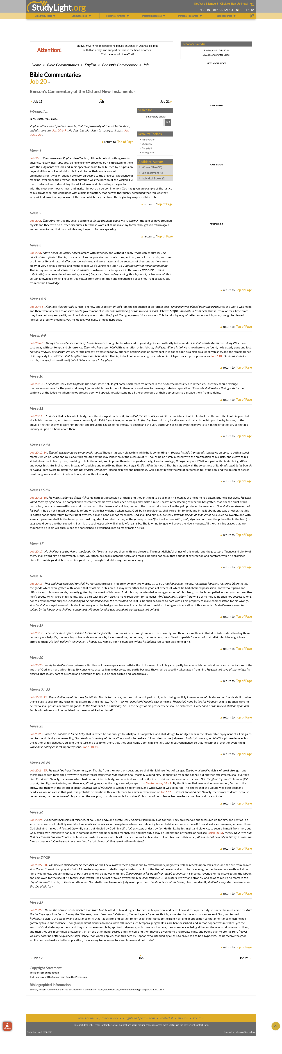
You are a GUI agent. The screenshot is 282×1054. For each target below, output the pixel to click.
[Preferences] (251, 16)
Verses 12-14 (40, 445)
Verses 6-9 (38, 336)
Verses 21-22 (40, 690)
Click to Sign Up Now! (234, 3)
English (90, 65)
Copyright (147, 148)
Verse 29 (36, 902)
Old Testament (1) (152, 172)
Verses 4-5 (38, 299)
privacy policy (108, 1018)
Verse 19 (36, 625)
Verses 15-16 (40, 490)
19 (37, 101)
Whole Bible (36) (152, 167)
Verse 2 (35, 213)
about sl (183, 1018)
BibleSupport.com (56, 977)
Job (145, 65)
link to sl (198, 1018)
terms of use (86, 1018)
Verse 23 (36, 726)
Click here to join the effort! (117, 54)
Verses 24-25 (40, 763)
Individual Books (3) (153, 178)
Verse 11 (36, 408)
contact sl (166, 1018)
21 (165, 101)
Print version (148, 139)
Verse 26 (36, 812)
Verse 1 (35, 151)
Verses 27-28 (40, 857)
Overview (147, 143)
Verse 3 (35, 245)
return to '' (119, 142)
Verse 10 (36, 376)
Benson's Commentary (119, 65)
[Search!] (168, 122)
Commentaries (63, 65)
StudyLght (52, 7)
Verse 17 (36, 544)
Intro (39, 111)
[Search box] (151, 122)
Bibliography (148, 152)
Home (36, 65)
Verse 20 (36, 658)
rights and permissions (140, 1018)
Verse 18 (36, 576)
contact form (202, 1024)
